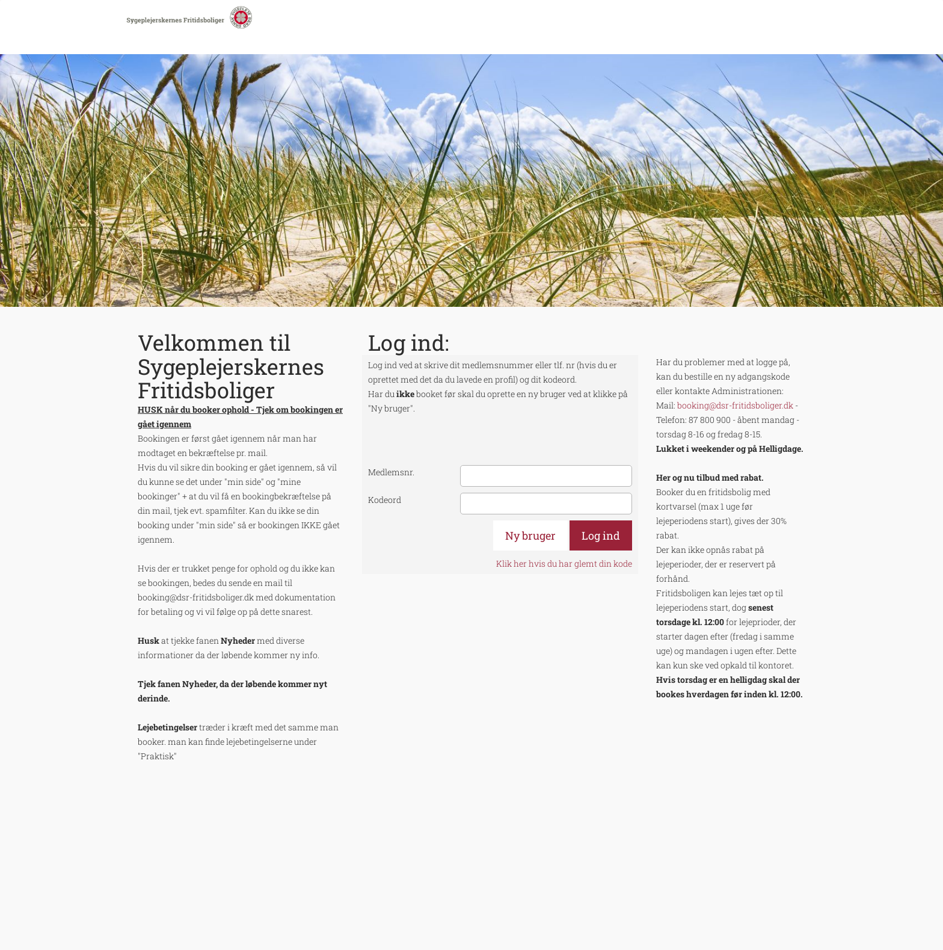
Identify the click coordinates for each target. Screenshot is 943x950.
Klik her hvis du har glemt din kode (564, 563)
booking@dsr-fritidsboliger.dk (735, 405)
